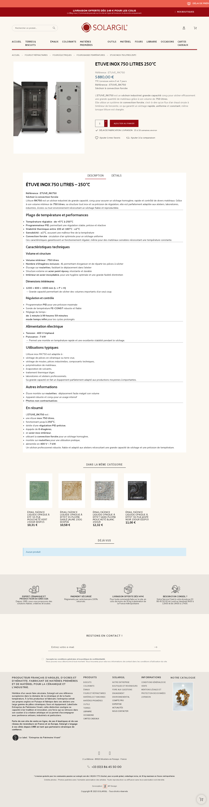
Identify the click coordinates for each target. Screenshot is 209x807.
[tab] (95, 176)
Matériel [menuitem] (125, 41)
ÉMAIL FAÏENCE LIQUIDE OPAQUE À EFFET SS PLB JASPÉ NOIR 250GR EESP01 (137, 516)
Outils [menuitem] (112, 41)
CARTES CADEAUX (91, 719)
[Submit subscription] (156, 647)
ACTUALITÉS (117, 708)
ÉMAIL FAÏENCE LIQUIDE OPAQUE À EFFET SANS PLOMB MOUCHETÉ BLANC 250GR (104, 517)
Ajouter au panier (124, 123)
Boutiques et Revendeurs (124, 686)
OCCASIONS (88, 715)
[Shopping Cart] (201, 799)
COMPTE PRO (118, 700)
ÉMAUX (86, 690)
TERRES (86, 708)
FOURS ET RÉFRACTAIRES (94, 693)
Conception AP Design (104, 786)
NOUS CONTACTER (120, 711)
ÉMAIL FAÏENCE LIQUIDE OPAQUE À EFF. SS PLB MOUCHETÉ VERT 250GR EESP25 (38, 517)
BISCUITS (87, 682)
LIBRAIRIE (87, 711)
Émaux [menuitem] (54, 41)
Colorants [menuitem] (69, 41)
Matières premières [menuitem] (86, 43)
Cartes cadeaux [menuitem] (183, 43)
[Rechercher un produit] (35, 28)
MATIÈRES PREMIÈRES (93, 701)
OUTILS (86, 704)
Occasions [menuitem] (167, 41)
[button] (184, 11)
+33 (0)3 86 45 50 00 (107, 767)
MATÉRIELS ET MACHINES (94, 697)
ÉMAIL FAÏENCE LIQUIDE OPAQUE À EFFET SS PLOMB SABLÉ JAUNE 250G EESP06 (71, 517)
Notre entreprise (121, 682)
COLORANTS (88, 686)
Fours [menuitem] (139, 41)
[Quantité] (99, 123)
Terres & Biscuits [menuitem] (30, 43)
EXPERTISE (117, 704)
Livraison (146, 697)
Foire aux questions (122, 690)
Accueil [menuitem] (16, 41)
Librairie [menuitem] (152, 41)
